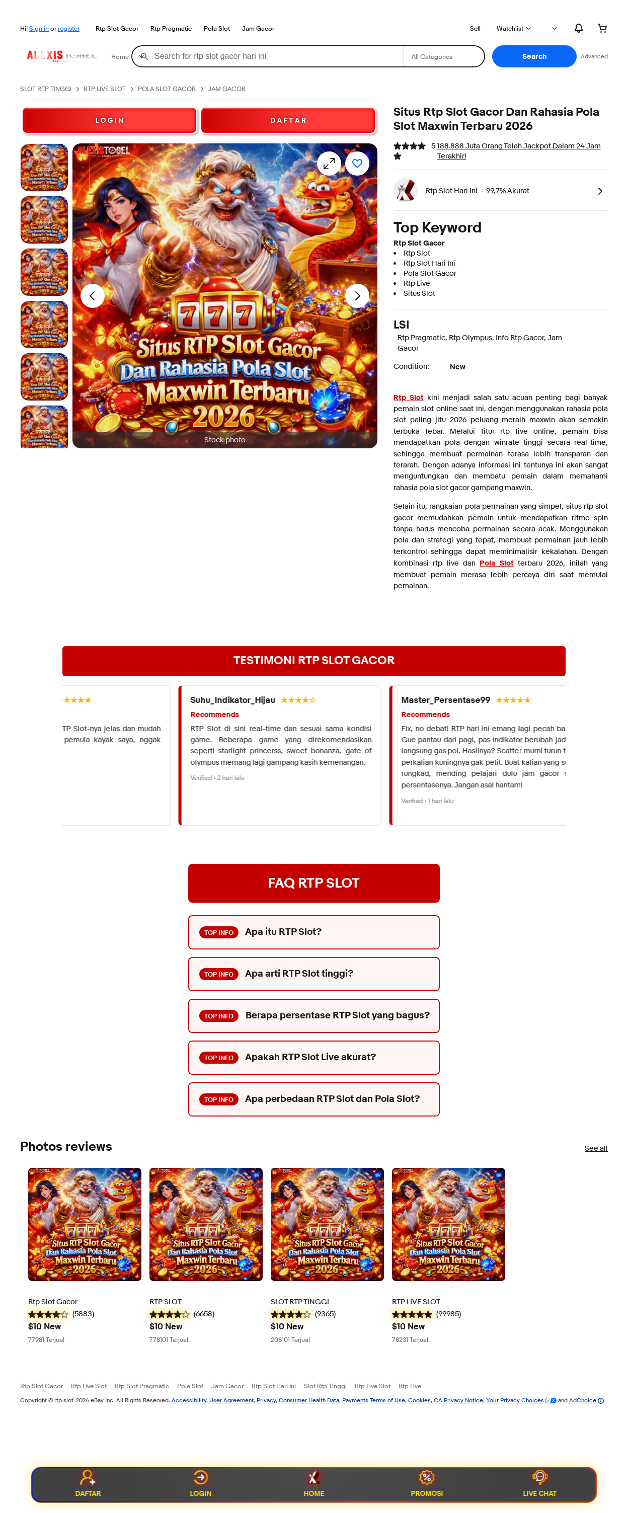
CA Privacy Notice (458, 1400)
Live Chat (540, 1485)
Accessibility (189, 1400)
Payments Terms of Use (373, 1400)
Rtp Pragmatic (171, 28)
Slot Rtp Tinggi (325, 1386)
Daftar (88, 1485)
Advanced (594, 56)
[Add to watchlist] (357, 163)
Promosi (427, 1485)
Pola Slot (217, 28)
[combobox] (267, 56)
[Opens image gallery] (329, 163)
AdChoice (586, 1400)
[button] (534, 56)
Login (201, 1485)
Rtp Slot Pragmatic (142, 1386)
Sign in (39, 28)
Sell (475, 28)
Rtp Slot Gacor (117, 28)
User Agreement (231, 1400)
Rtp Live (410, 1386)
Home (314, 1485)
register (69, 28)
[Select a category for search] (444, 56)
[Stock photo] (44, 167)
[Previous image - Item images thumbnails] (93, 296)
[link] (600, 190)
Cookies (419, 1400)
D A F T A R (288, 120)
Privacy (266, 1400)
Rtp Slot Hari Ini (274, 1386)
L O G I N (110, 120)
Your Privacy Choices (515, 1400)
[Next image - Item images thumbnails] (357, 296)
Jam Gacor (258, 28)
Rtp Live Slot (89, 1386)
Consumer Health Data (309, 1400)
